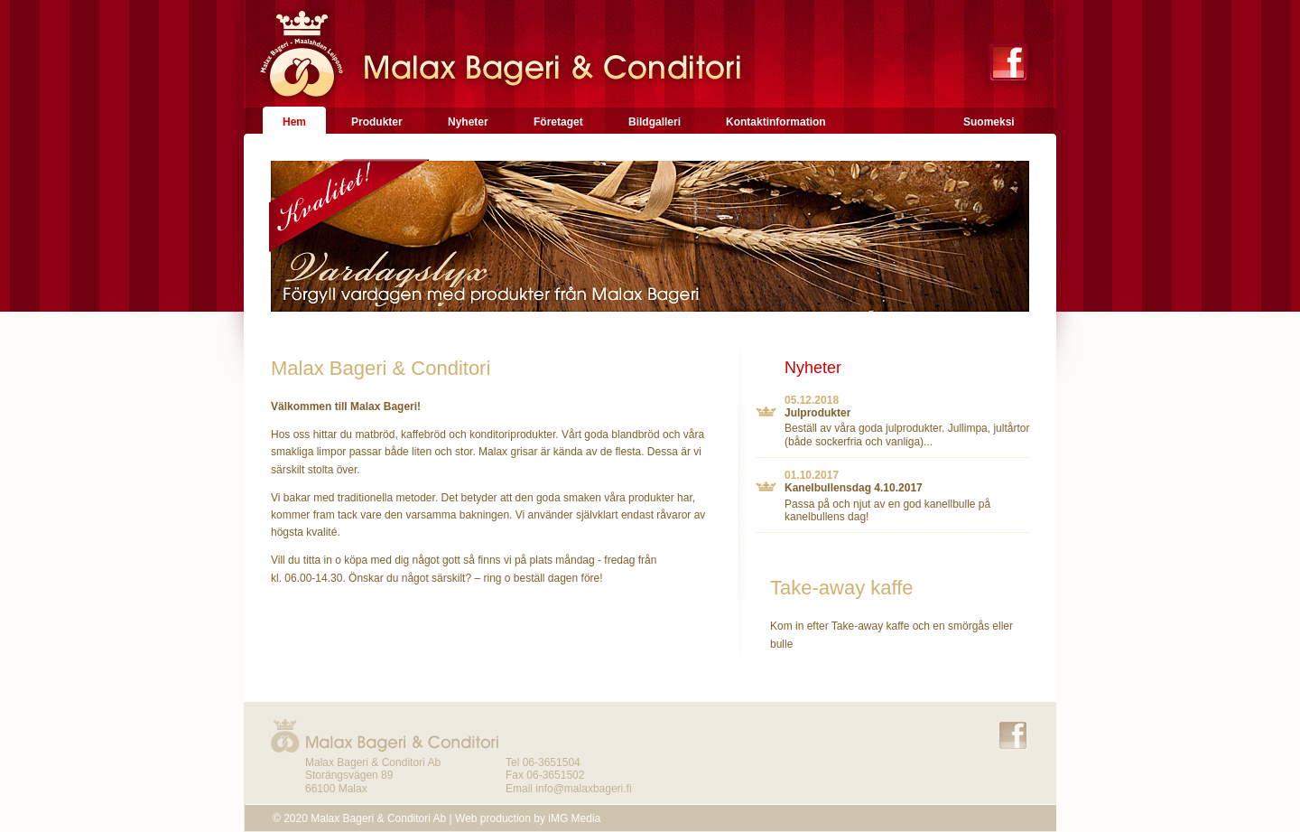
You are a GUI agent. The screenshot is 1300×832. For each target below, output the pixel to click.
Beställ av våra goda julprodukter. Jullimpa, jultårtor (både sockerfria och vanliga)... (907, 434)
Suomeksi (989, 122)
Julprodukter (817, 413)
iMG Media (574, 818)
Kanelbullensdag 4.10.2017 (854, 487)
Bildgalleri (654, 122)
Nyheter (468, 122)
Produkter (377, 122)
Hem (294, 122)
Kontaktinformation (776, 122)
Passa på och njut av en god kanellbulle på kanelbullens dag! (887, 510)
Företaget (558, 122)
